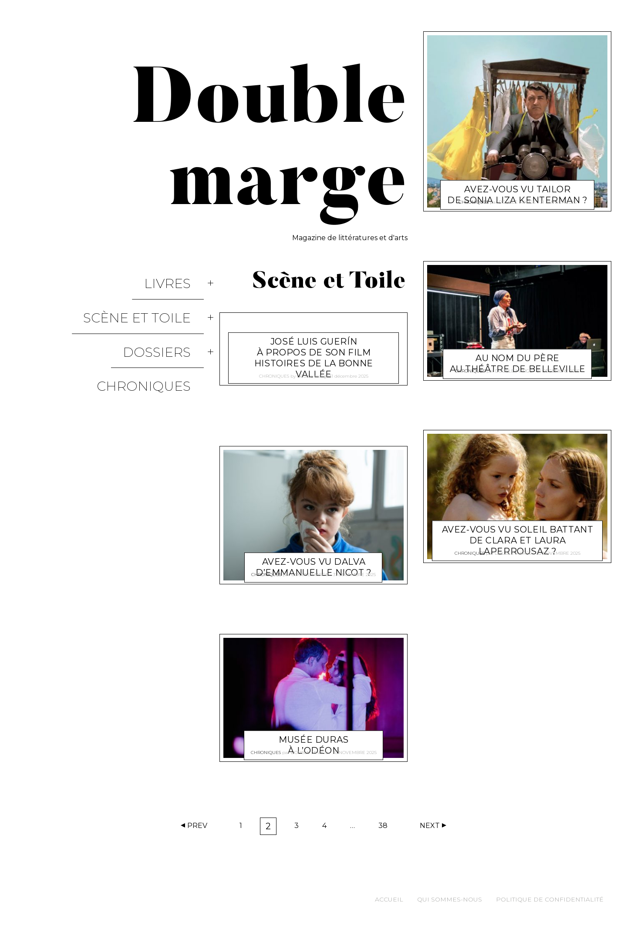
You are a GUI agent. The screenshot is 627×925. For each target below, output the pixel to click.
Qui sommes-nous (449, 899)
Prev (197, 825)
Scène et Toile (150, 294)
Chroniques (157, 331)
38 (385, 827)
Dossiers (170, 313)
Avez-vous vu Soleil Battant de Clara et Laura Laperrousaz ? (517, 530)
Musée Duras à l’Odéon (313, 734)
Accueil (389, 899)
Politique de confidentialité (549, 899)
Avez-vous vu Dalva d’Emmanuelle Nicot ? (314, 556)
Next (430, 825)
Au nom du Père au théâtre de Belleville (518, 353)
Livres (180, 275)
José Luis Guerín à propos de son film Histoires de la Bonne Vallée (313, 347)
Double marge (313, 372)
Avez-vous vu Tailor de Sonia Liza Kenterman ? (517, 184)
